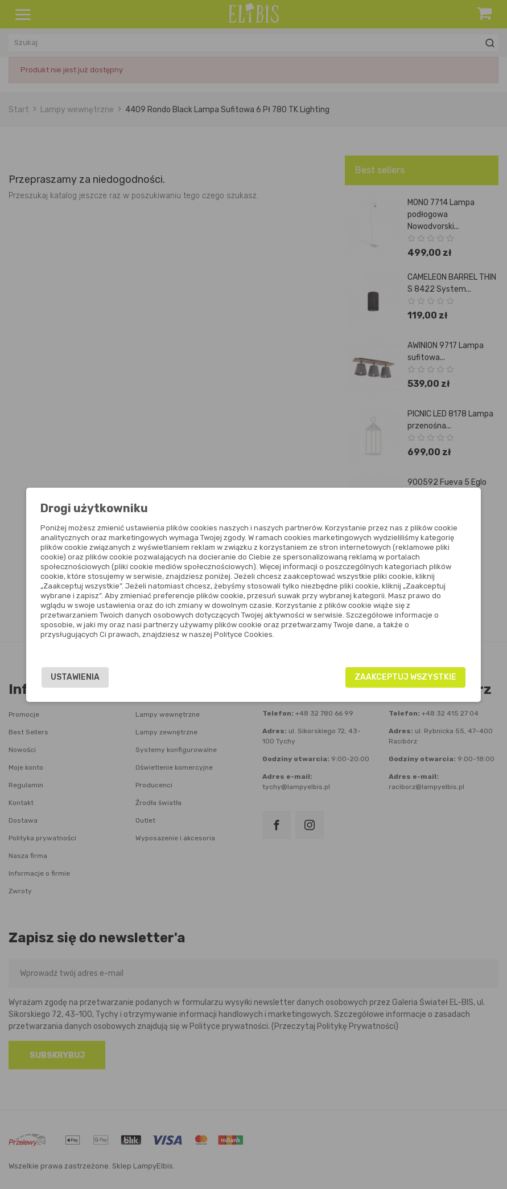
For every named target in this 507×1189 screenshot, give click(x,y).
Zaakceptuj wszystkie (381, 677)
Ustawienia (99, 677)
